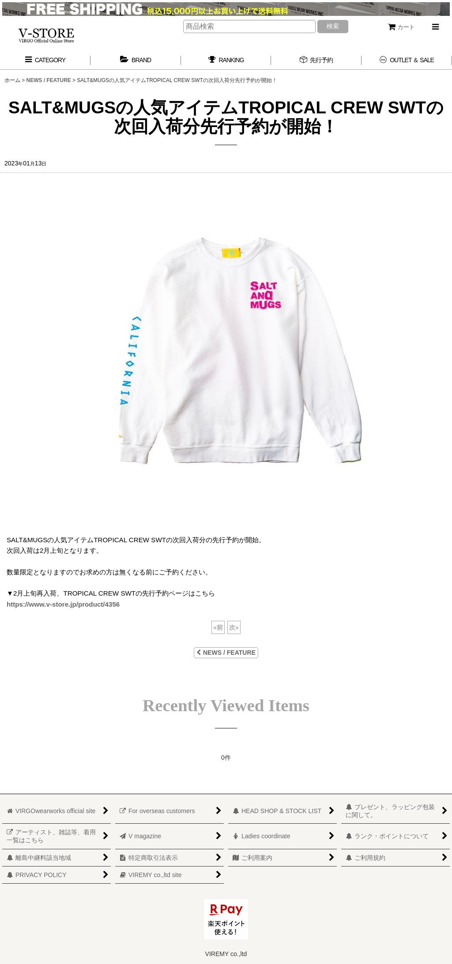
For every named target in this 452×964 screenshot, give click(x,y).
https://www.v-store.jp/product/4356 (63, 604)
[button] (435, 27)
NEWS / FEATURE (226, 652)
